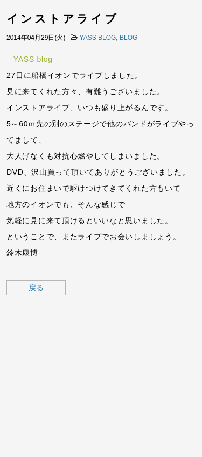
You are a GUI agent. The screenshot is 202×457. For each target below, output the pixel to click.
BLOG (128, 37)
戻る (36, 287)
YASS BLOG (98, 37)
